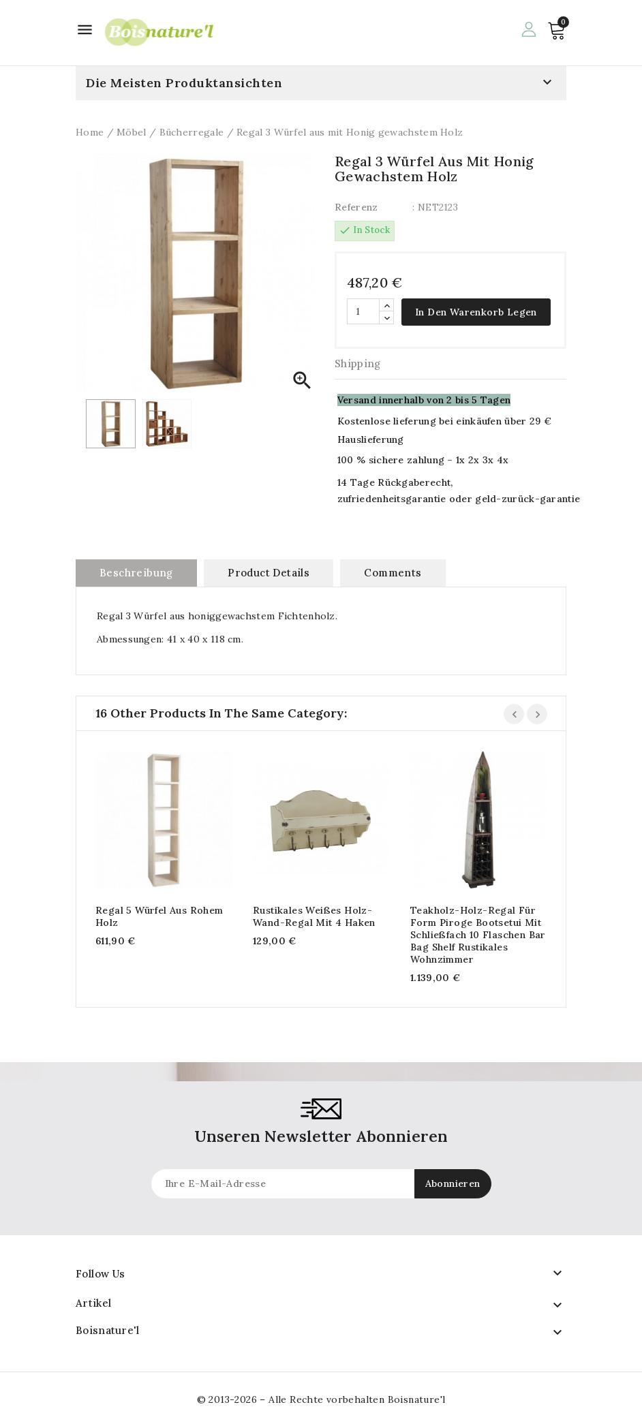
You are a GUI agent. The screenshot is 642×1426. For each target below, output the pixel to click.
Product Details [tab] (268, 572)
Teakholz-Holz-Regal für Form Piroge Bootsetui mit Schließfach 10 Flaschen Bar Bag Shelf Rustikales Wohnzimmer (478, 934)
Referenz (356, 207)
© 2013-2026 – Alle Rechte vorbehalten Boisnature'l (321, 1399)
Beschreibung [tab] (136, 572)
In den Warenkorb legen (476, 312)
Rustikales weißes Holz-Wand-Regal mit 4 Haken (314, 916)
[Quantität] (363, 311)
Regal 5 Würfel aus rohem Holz (159, 916)
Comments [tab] (392, 572)
